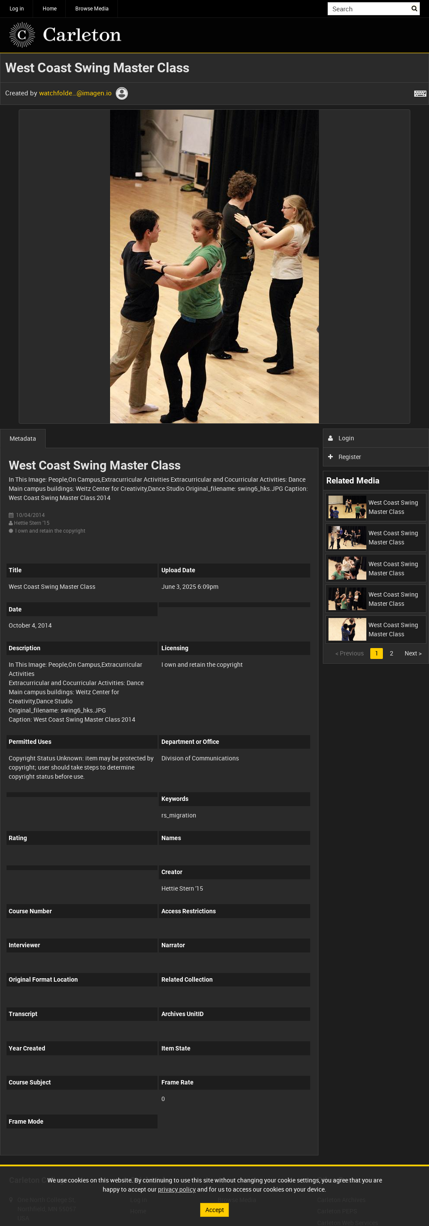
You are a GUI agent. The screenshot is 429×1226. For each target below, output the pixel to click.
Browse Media (92, 8)
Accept (214, 1210)
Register (345, 457)
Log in (17, 8)
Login (341, 438)
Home (50, 8)
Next (413, 653)
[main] (214, 609)
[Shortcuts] (420, 92)
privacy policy (177, 1189)
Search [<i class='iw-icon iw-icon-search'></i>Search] (415, 8)
